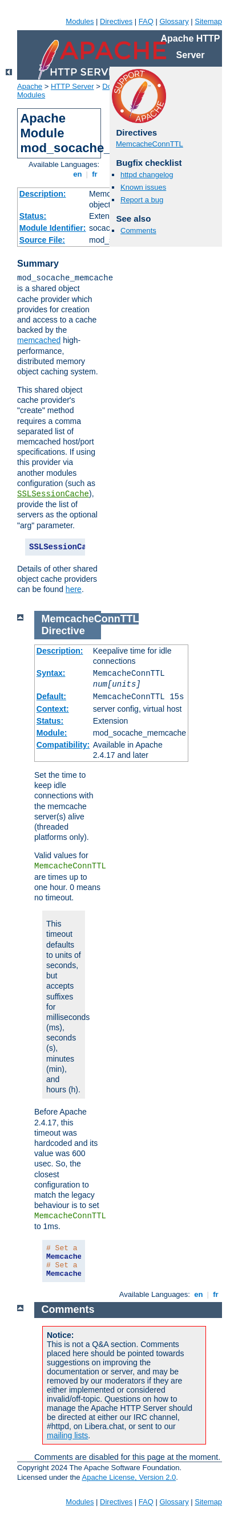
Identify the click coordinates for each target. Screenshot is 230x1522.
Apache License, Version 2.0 (129, 1477)
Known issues (143, 187)
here (74, 589)
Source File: (42, 239)
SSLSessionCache (53, 494)
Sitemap (208, 21)
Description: (42, 193)
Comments (138, 230)
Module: (52, 732)
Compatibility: (63, 744)
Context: (53, 708)
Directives (116, 21)
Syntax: (51, 673)
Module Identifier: (52, 227)
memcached (38, 340)
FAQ (146, 21)
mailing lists (67, 1435)
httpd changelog (146, 174)
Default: (51, 696)
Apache (29, 86)
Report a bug (141, 199)
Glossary (173, 21)
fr (95, 174)
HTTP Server (72, 86)
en (77, 174)
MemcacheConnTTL (149, 144)
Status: (32, 216)
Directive (63, 630)
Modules (80, 21)
